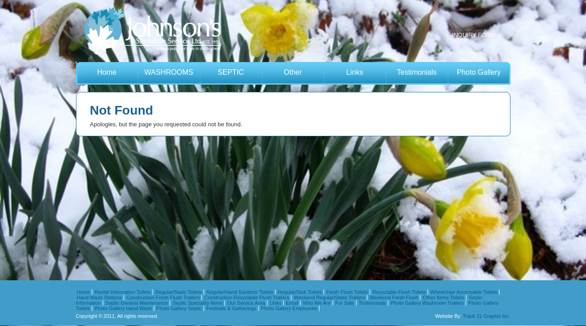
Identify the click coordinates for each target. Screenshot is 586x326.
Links (354, 72)
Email (292, 303)
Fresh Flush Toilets (347, 292)
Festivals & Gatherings (231, 308)
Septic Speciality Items (197, 303)
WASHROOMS (168, 72)
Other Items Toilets (443, 297)
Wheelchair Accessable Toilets (463, 292)
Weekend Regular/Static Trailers (329, 297)
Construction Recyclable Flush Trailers (247, 297)
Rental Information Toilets (123, 292)
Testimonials (417, 72)
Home (107, 72)
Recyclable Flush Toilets (399, 292)
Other (293, 72)
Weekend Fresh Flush (394, 297)
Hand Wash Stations (99, 297)
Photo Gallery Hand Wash (123, 308)
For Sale (344, 303)
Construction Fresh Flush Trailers (163, 297)
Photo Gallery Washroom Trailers (427, 303)
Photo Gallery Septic (179, 308)
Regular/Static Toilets (178, 292)
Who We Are (317, 303)
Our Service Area (246, 303)
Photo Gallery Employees (289, 308)
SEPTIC (231, 72)
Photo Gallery (479, 72)
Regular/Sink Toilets (300, 292)
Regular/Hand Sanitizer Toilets (239, 292)
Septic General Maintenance (136, 303)
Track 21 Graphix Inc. (486, 316)
